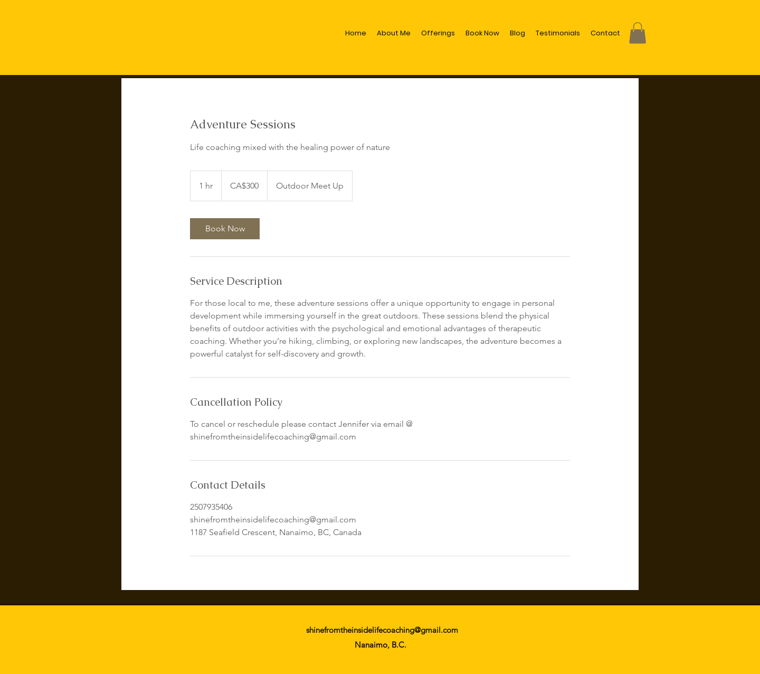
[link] (225, 228)
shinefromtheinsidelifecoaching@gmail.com (382, 630)
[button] (638, 33)
